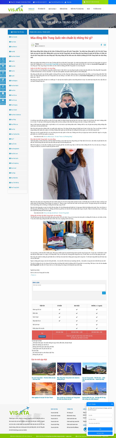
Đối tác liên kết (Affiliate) (72, 427)
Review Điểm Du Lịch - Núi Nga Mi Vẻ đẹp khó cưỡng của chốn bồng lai (94, 398)
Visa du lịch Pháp (55, 424)
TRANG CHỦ (31, 9)
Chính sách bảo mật (71, 418)
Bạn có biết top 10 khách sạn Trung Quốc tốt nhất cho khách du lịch (68, 398)
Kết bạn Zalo (100, 433)
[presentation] (46, 296)
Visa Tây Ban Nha (14, 134)
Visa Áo (12, 71)
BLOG (88, 9)
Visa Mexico (13, 46)
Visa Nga (12, 173)
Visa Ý (11, 139)
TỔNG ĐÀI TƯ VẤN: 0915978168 (91, 2)
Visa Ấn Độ (12, 144)
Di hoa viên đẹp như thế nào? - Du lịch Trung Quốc (56, 213)
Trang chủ (33, 32)
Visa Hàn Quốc (13, 158)
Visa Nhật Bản (13, 178)
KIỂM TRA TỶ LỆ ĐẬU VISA (77, 9)
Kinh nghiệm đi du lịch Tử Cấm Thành (42, 397)
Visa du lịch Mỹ (54, 412)
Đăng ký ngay (42, 336)
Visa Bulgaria (13, 80)
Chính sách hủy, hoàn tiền (73, 421)
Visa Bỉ (11, 76)
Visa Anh (12, 66)
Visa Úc (12, 61)
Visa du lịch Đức (54, 427)
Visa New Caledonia (15, 114)
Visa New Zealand (14, 56)
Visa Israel (12, 168)
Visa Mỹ (12, 51)
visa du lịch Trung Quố (52, 64)
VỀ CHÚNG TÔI (41, 9)
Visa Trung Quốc (14, 187)
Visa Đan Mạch (13, 85)
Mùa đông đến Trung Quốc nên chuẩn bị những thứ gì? (68, 378)
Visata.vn (33, 275)
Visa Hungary (13, 105)
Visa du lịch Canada (55, 415)
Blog (39, 32)
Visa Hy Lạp (13, 100)
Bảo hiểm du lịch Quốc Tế (40, 2)
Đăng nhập (68, 2)
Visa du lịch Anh (54, 421)
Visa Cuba (12, 42)
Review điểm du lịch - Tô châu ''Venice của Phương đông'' (58, 136)
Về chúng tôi (70, 412)
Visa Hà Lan (13, 95)
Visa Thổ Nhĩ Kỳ (14, 182)
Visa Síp (12, 129)
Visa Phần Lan (13, 124)
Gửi (104, 293)
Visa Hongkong (13, 163)
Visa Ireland (13, 110)
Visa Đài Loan (13, 153)
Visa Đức (12, 90)
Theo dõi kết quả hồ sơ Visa (57, 2)
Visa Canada (13, 37)
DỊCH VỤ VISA (52, 9)
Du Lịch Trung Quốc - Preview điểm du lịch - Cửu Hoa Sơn (43, 378)
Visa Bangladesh (14, 148)
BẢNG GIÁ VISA (63, 9)
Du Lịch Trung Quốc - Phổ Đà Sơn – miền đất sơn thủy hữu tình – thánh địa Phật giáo (93, 379)
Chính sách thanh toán (72, 424)
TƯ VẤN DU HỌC (97, 9)
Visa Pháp (12, 119)
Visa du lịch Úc (54, 418)
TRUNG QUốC (46, 32)
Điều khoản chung (71, 415)
